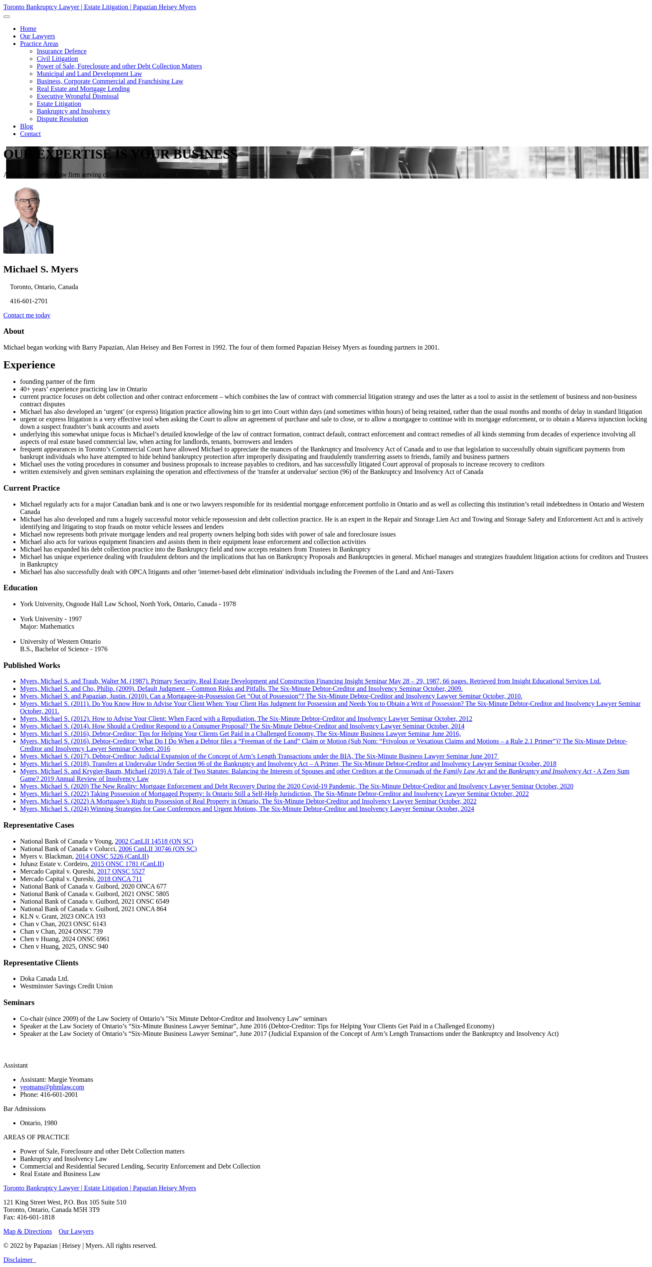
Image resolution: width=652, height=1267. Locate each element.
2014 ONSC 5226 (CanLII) (112, 856)
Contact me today (27, 315)
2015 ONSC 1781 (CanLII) (127, 863)
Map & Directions (27, 1231)
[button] (39, 43)
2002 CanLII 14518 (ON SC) (154, 841)
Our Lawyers (76, 1231)
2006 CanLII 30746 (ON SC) (158, 848)
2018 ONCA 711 (119, 878)
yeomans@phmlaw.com (52, 1087)
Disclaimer (18, 1259)
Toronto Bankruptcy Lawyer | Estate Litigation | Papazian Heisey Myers (99, 6)
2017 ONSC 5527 (121, 871)
